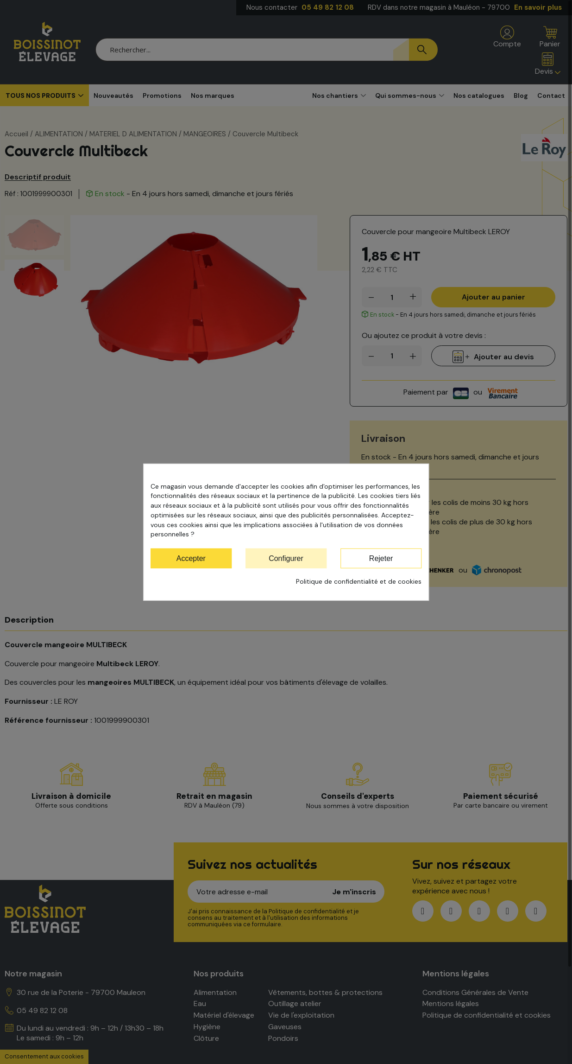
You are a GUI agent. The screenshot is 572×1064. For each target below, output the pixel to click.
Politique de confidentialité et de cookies (358, 581)
